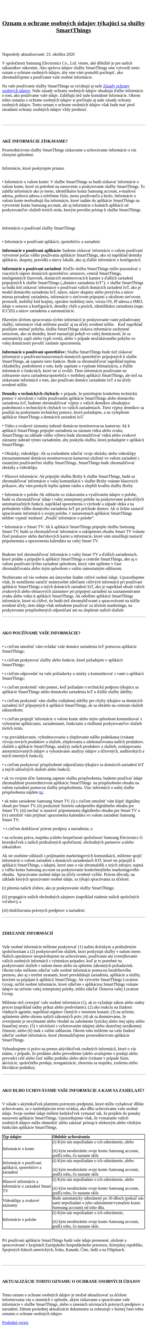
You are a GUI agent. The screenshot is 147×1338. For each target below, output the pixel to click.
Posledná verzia (15, 1322)
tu (40, 792)
